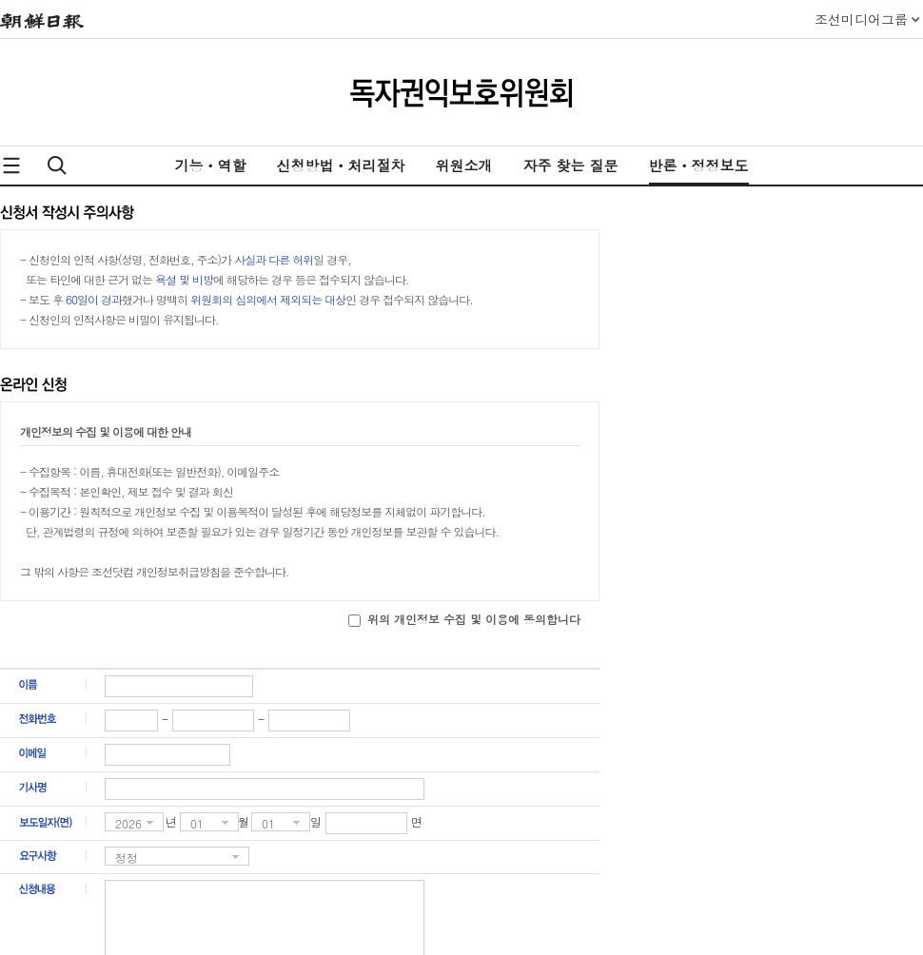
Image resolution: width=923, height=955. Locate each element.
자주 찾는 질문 (570, 165)
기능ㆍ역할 (209, 165)
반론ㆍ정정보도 (699, 165)
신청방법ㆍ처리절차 (340, 165)
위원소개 (463, 165)
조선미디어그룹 (861, 19)
